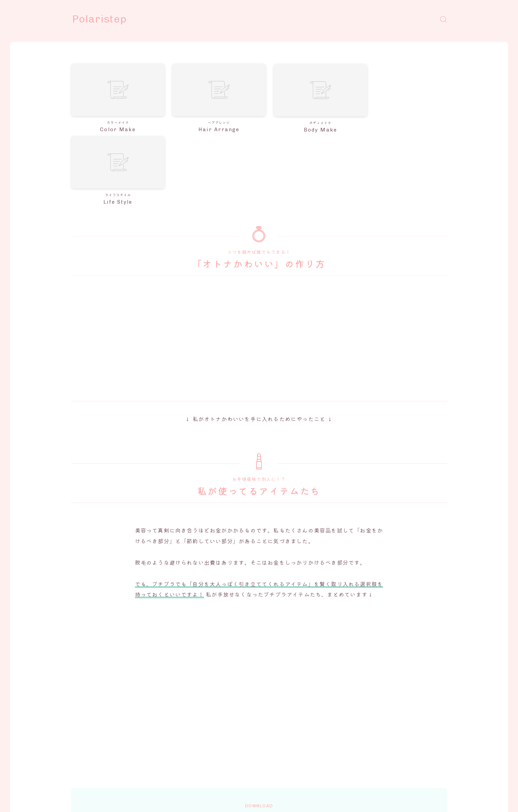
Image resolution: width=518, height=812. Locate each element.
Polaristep (99, 19)
